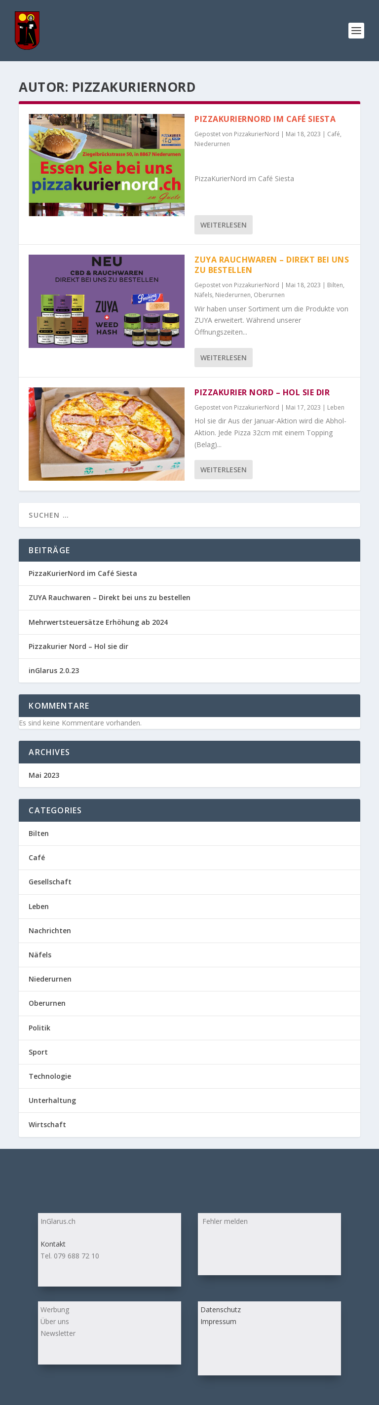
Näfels (203, 295)
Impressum (218, 1321)
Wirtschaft (47, 1124)
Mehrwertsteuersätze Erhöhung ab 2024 (98, 622)
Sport (38, 1052)
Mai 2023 (44, 775)
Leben (335, 407)
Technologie (50, 1076)
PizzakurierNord (256, 134)
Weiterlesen (223, 224)
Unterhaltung (52, 1100)
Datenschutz (220, 1309)
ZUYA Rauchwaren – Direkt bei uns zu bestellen (271, 264)
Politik (39, 1027)
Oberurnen (269, 295)
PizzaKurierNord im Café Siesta (265, 119)
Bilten (335, 285)
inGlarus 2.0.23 (54, 670)
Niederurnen (212, 144)
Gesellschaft (50, 881)
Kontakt (53, 1244)
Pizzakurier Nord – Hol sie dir (262, 392)
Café (333, 134)
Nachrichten (50, 930)
